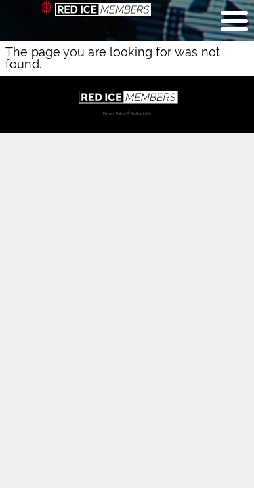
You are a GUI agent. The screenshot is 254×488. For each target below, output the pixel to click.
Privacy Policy (114, 113)
